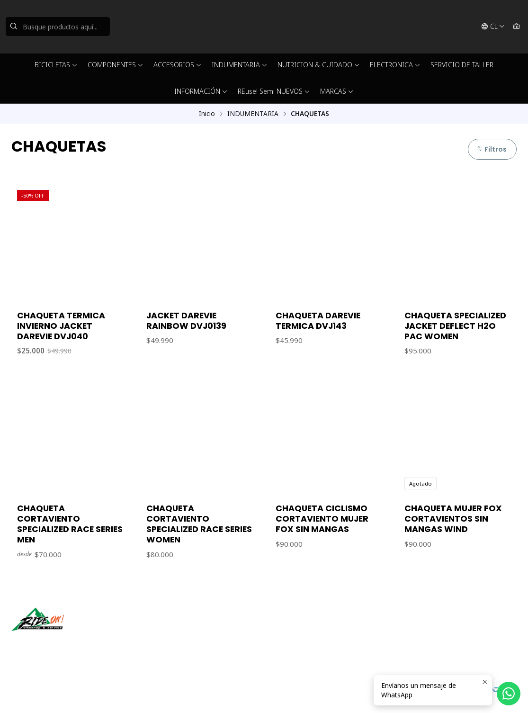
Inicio (207, 113)
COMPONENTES (115, 64)
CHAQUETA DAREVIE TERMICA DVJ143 (318, 321)
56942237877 (296, 641)
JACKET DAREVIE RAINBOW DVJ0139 (186, 321)
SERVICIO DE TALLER (461, 64)
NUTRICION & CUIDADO (318, 64)
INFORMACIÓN (201, 91)
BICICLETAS (56, 64)
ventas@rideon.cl (301, 628)
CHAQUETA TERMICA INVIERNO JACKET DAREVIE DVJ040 (61, 326)
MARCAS (337, 91)
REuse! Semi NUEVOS (274, 91)
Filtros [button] (491, 149)
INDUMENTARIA (240, 64)
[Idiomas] (493, 26)
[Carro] (516, 26)
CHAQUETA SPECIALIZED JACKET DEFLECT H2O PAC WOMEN (455, 326)
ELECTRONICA (395, 64)
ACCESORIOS (177, 64)
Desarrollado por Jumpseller (149, 694)
